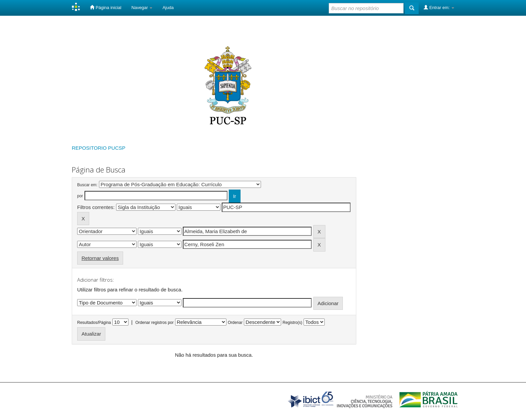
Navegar (142, 7)
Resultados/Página (94, 322)
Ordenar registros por (154, 322)
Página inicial (105, 7)
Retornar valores (100, 258)
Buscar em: (87, 185)
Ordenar (235, 322)
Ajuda (167, 7)
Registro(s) (292, 322)
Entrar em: (439, 7)
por (80, 196)
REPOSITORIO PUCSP (98, 148)
